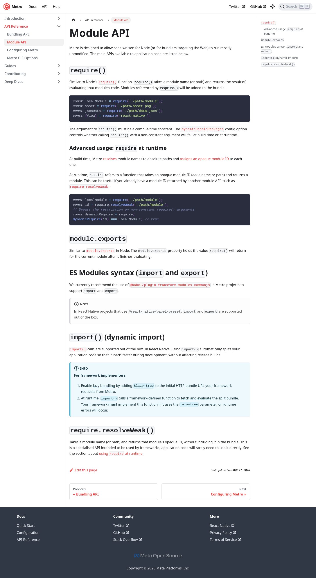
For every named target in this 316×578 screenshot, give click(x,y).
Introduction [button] (14, 18)
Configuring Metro (22, 50)
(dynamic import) (279, 58)
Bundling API (18, 34)
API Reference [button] (16, 26)
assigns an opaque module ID (204, 158)
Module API (16, 42)
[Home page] (73, 20)
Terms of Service (225, 539)
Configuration (28, 532)
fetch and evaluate (196, 398)
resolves (110, 158)
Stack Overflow (127, 539)
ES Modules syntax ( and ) (282, 49)
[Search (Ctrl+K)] (295, 7)
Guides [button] (10, 65)
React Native (222, 525)
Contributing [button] (15, 73)
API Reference (28, 539)
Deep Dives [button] (13, 81)
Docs (33, 6)
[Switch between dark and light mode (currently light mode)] (272, 6)
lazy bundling (104, 385)
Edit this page (83, 470)
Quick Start (26, 525)
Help (57, 6)
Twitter (237, 6)
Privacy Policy (223, 532)
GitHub (258, 6)
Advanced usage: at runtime (283, 31)
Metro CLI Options (22, 57)
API (45, 6)
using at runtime (120, 453)
